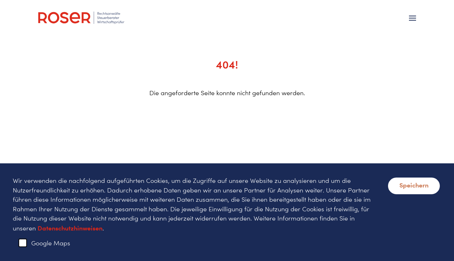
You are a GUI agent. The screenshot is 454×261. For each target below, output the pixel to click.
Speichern (413, 185)
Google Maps (50, 243)
